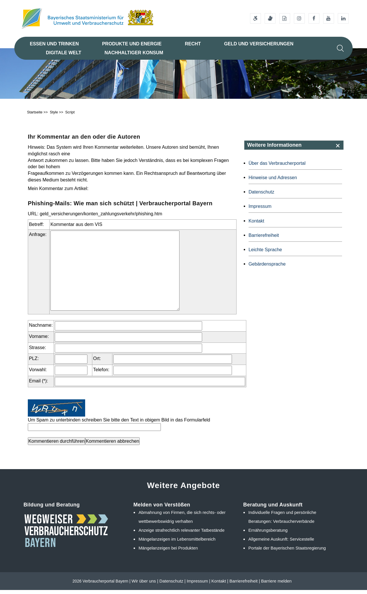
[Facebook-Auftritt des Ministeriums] (314, 18)
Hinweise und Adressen (273, 181)
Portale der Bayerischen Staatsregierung (287, 551)
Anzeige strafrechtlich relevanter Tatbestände (181, 534)
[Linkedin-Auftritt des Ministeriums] (343, 18)
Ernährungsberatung (268, 534)
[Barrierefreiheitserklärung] (255, 18)
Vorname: (39, 340)
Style (54, 116)
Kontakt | (219, 585)
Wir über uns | (145, 585)
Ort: (97, 362)
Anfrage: (37, 238)
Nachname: (41, 329)
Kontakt (256, 224)
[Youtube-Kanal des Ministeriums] (328, 18)
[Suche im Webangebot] (340, 48)
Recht (193, 43)
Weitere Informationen (274, 149)
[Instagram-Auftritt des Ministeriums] (299, 18)
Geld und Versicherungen (258, 43)
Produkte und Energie (132, 43)
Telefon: (101, 373)
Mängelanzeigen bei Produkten (168, 551)
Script (70, 116)
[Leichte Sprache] (284, 18)
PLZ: (34, 362)
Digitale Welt (63, 52)
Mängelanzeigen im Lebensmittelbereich (177, 543)
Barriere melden (276, 585)
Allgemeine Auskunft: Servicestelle (281, 543)
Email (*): (38, 384)
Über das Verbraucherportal (277, 167)
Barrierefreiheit (264, 239)
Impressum (260, 210)
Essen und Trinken (54, 43)
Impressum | (198, 585)
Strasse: (37, 351)
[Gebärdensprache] (270, 18)
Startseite (34, 116)
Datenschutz (261, 195)
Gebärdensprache (267, 267)
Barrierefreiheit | (244, 585)
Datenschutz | (172, 585)
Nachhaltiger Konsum (134, 52)
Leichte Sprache (265, 253)
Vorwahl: (38, 373)
